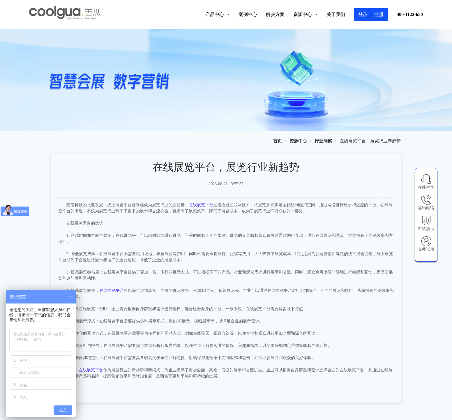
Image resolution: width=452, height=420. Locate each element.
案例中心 (248, 14)
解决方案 (275, 14)
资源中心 (305, 14)
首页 (277, 141)
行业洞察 (323, 141)
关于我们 (335, 14)
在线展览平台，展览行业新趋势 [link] (370, 141)
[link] (277, 141)
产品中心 (217, 14)
